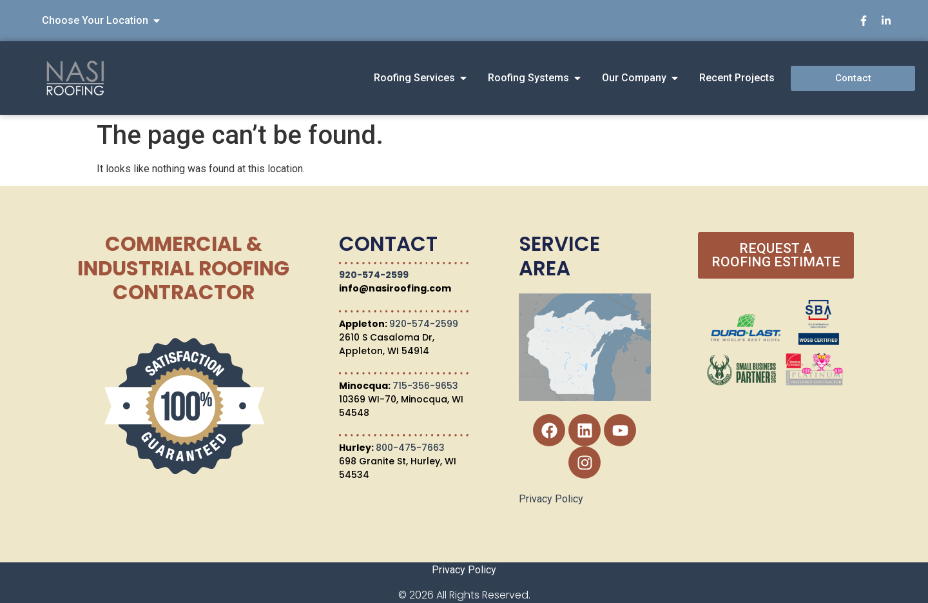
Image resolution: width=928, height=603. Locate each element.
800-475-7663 (410, 447)
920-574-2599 (374, 274)
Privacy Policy (551, 499)
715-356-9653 (425, 385)
